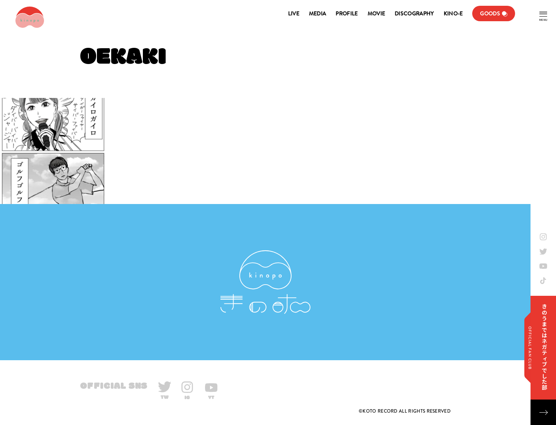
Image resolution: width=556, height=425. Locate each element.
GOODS (490, 13)
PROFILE (347, 13)
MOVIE (376, 13)
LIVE (293, 13)
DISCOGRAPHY (414, 13)
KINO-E (453, 13)
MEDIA (317, 13)
